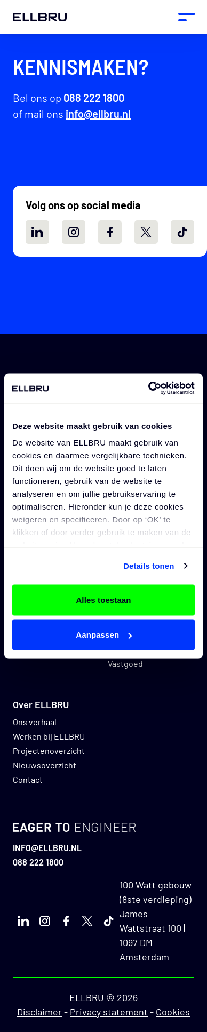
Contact (28, 779)
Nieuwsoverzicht (44, 765)
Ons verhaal (35, 722)
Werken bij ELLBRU (49, 736)
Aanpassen (104, 634)
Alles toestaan (103, 599)
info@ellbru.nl (98, 113)
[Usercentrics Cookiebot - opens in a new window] (148, 388)
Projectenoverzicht (49, 750)
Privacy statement (109, 1012)
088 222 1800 (93, 97)
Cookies (173, 1012)
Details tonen (148, 565)
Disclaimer (39, 1012)
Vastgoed (125, 663)
